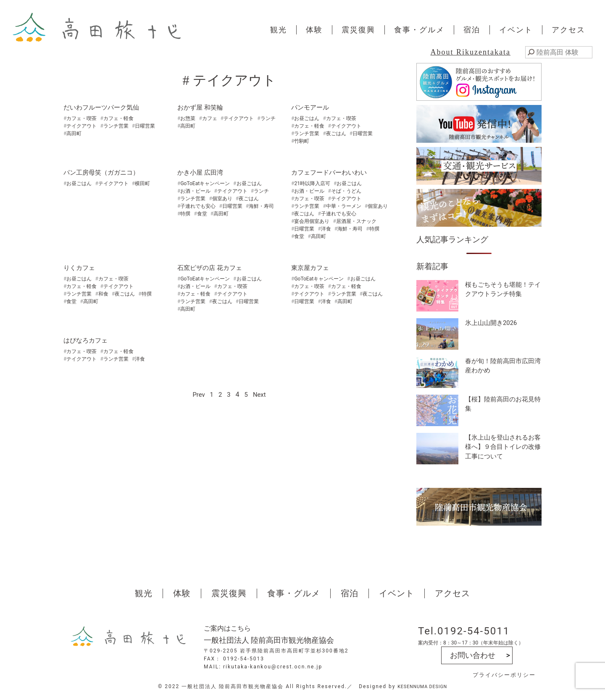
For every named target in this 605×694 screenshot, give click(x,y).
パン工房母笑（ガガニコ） (103, 172)
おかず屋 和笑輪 (201, 107)
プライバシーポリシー (504, 675)
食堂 (202, 214)
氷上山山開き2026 (493, 323)
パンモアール (311, 107)
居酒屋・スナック (356, 221)
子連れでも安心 (198, 206)
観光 (278, 30)
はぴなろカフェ (86, 340)
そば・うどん (346, 191)
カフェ (209, 118)
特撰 (185, 214)
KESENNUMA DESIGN (422, 686)
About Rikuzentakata (470, 52)
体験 (314, 30)
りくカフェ (80, 267)
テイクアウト (81, 126)
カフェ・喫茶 (81, 118)
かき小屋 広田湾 (201, 172)
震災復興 (358, 30)
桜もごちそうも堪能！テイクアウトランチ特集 (502, 290)
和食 (103, 294)
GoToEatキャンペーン (205, 183)
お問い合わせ (472, 655)
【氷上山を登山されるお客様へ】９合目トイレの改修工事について (502, 448)
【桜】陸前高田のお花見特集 (502, 404)
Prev (198, 394)
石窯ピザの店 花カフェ (211, 267)
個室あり (222, 199)
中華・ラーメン (343, 206)
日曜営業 (145, 126)
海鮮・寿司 (261, 206)
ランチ (268, 118)
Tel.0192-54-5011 (464, 631)
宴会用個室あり (311, 221)
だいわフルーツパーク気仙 (103, 107)
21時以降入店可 (312, 183)
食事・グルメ (419, 30)
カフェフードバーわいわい (331, 172)
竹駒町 (301, 141)
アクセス (568, 30)
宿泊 (471, 30)
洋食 (326, 229)
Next (260, 394)
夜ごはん (336, 133)
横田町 (142, 183)
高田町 (74, 133)
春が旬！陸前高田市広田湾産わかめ (502, 366)
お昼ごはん (306, 118)
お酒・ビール (195, 191)
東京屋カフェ (311, 267)
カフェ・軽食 (118, 118)
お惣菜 (187, 118)
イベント (516, 30)
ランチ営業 (116, 126)
